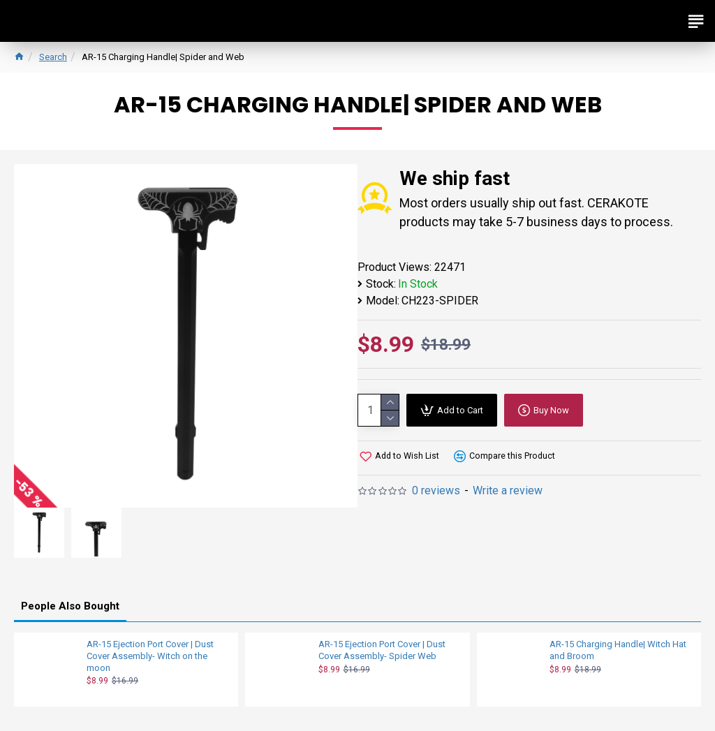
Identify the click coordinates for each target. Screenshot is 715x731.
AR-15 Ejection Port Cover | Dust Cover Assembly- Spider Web (381, 650)
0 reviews (436, 490)
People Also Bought (70, 606)
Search (53, 57)
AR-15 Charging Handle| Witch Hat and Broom (618, 650)
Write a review (508, 490)
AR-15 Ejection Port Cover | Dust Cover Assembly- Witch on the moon (150, 656)
